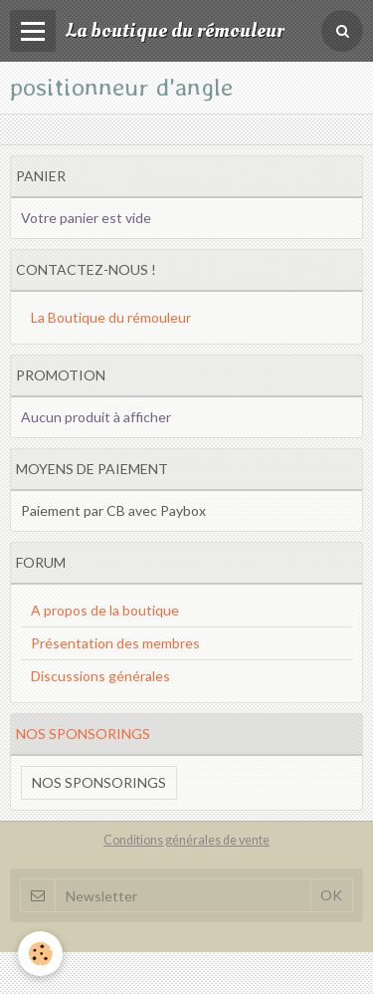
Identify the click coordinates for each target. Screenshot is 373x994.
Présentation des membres (115, 642)
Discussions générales (100, 675)
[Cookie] (40, 953)
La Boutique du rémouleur (111, 317)
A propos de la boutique (105, 610)
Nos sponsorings (99, 782)
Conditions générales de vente (186, 840)
